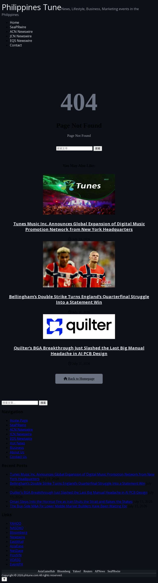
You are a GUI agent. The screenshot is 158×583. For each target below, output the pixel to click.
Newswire (17, 537)
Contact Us (18, 456)
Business (17, 447)
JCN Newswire (21, 36)
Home (14, 22)
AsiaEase (16, 546)
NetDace (16, 550)
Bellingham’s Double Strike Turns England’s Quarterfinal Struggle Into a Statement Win (79, 299)
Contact (16, 45)
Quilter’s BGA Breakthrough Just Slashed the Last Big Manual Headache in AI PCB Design (79, 350)
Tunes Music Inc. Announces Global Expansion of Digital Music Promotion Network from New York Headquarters (79, 226)
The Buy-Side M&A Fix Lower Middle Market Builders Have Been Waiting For (68, 506)
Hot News (17, 443)
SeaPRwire (18, 27)
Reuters (88, 571)
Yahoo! (77, 571)
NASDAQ (16, 528)
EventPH (16, 564)
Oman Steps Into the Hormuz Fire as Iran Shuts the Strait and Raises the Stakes (71, 501)
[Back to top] (4, 579)
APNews (100, 571)
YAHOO (15, 523)
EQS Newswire (21, 40)
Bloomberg (18, 532)
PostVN (16, 555)
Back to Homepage (79, 378)
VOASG (15, 559)
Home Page (19, 420)
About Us (17, 452)
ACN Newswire (21, 31)
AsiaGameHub (46, 571)
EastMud (16, 541)
